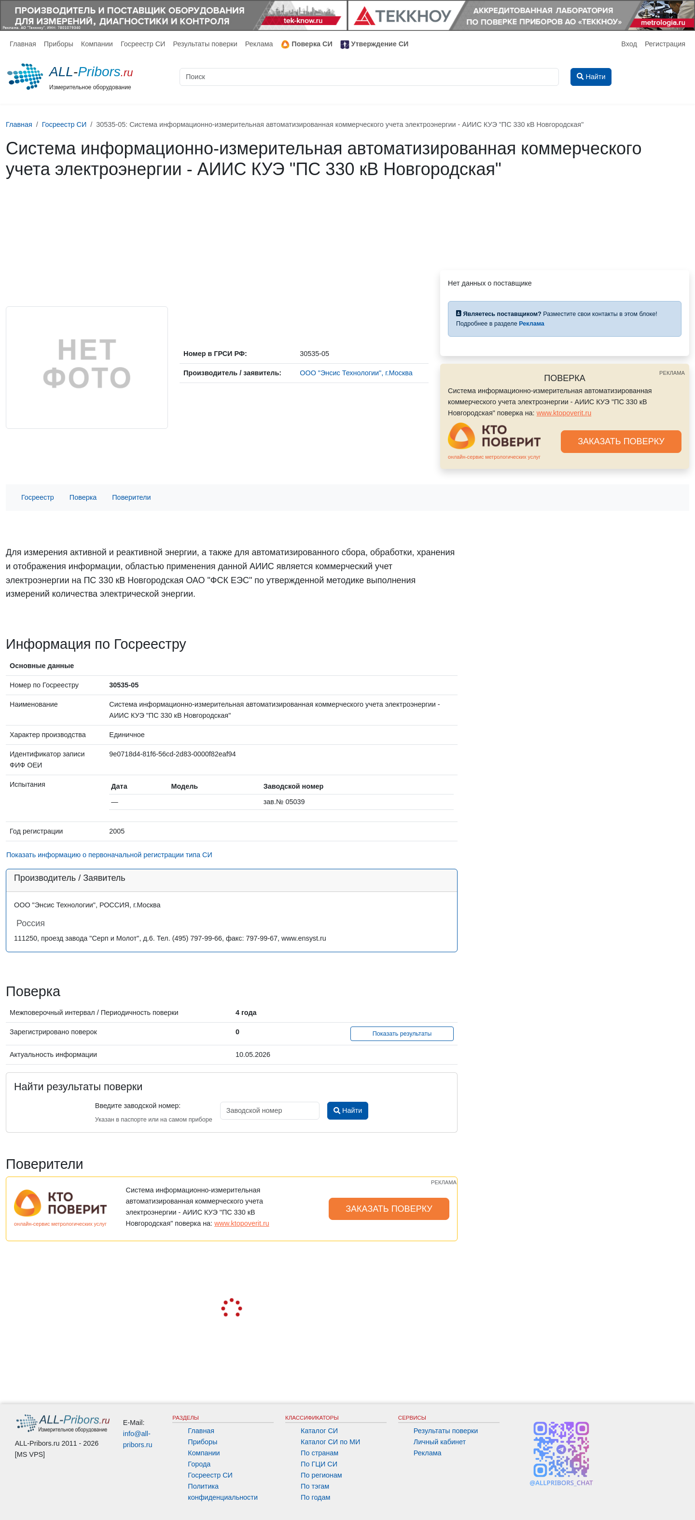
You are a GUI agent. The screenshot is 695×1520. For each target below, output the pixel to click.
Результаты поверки (205, 44)
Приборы (58, 44)
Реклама (259, 44)
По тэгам (315, 1486)
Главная (23, 44)
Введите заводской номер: (138, 1105)
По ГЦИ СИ (319, 1464)
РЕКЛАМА (672, 373)
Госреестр (37, 497)
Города (199, 1464)
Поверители (131, 497)
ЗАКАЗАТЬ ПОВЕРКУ (621, 441)
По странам (319, 1453)
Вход (629, 44)
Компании (97, 44)
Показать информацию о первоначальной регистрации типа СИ (109, 855)
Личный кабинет (440, 1442)
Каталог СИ (319, 1431)
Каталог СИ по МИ (330, 1442)
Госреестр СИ (143, 44)
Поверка (83, 497)
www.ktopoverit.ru (564, 413)
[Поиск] (369, 77)
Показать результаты (402, 1033)
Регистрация (665, 44)
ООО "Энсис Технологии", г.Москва (356, 373)
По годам (315, 1497)
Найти (348, 1110)
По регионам (321, 1475)
